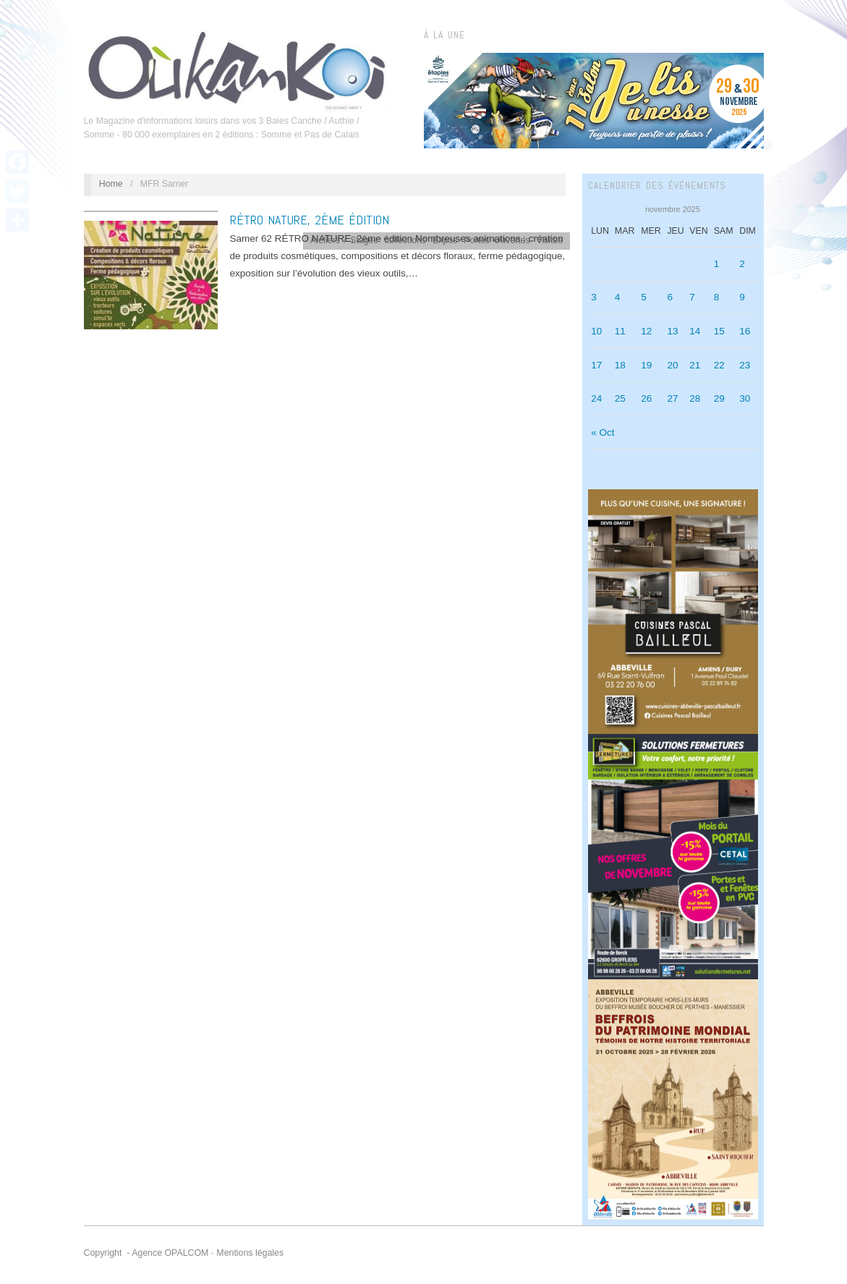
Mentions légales (250, 1253)
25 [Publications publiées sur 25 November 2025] (620, 398)
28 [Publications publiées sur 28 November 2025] (694, 398)
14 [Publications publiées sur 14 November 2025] (694, 331)
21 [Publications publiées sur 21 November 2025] (694, 365)
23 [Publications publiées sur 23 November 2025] (744, 365)
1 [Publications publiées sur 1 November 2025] (717, 263)
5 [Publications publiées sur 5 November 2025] (644, 297)
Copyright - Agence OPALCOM (146, 1253)
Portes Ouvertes (496, 240)
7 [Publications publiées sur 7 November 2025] (692, 297)
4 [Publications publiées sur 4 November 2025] (618, 297)
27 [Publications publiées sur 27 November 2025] (672, 398)
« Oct (602, 432)
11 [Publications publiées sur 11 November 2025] (620, 331)
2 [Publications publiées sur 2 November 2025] (742, 263)
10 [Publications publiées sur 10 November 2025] (596, 331)
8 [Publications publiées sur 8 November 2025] (717, 297)
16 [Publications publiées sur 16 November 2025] (744, 331)
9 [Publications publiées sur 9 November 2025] (742, 297)
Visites (550, 240)
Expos (445, 240)
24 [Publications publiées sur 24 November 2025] (596, 398)
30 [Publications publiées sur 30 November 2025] (744, 398)
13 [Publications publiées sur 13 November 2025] (672, 331)
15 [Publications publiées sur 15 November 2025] (719, 331)
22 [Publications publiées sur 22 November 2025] (719, 365)
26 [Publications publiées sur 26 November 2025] (646, 398)
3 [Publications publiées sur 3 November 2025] (594, 297)
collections (406, 240)
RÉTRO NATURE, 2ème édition (309, 219)
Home (111, 184)
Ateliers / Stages (344, 240)
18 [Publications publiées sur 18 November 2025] (620, 365)
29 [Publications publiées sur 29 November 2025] (719, 398)
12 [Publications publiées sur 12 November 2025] (646, 331)
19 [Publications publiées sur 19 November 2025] (646, 365)
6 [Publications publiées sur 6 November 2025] (670, 297)
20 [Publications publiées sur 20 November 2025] (672, 365)
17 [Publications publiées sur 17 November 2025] (596, 365)
